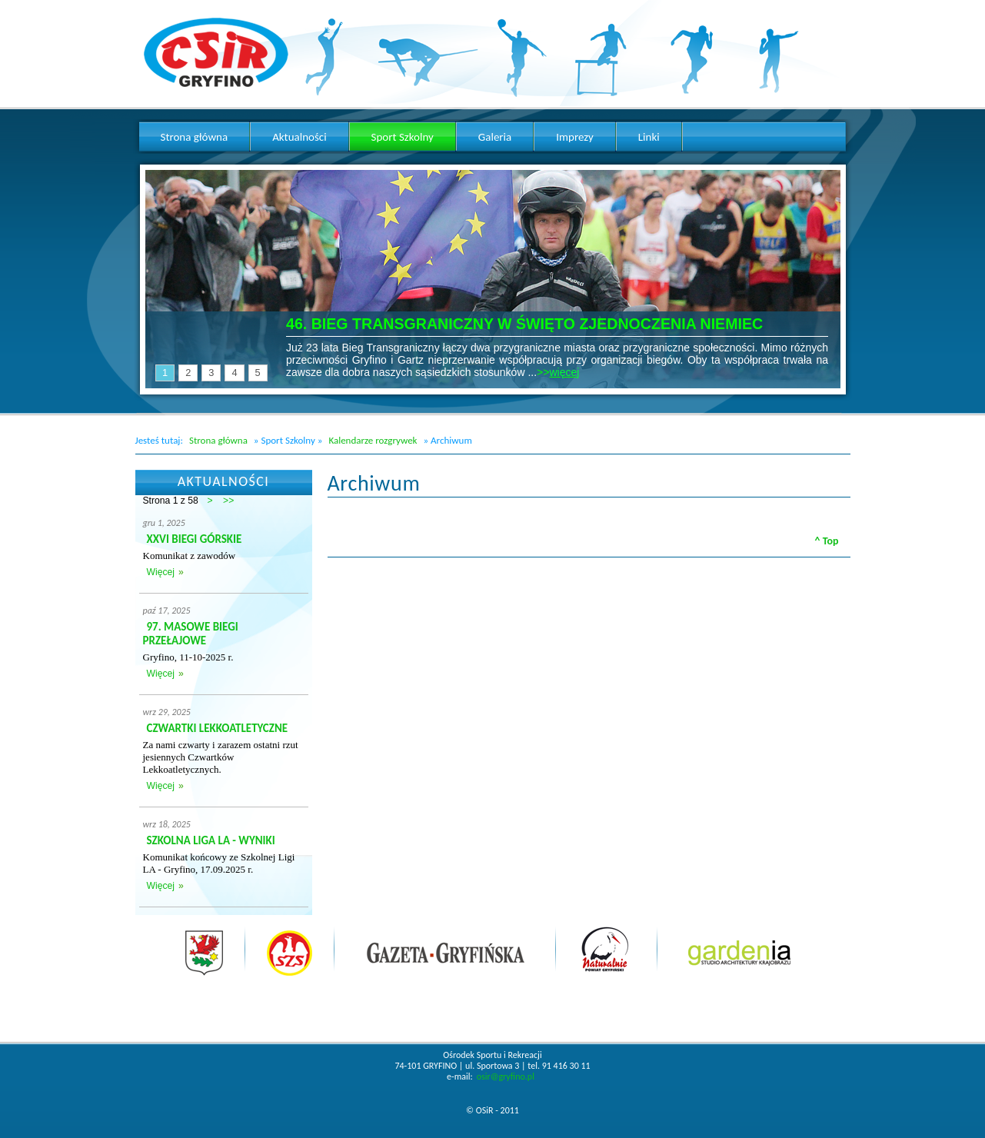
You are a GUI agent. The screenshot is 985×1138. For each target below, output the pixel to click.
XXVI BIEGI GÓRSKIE (194, 539)
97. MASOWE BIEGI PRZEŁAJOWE (190, 633)
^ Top (827, 540)
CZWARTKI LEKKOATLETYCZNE (217, 728)
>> (228, 500)
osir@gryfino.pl (505, 1076)
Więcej (161, 572)
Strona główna (218, 440)
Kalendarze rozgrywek (372, 440)
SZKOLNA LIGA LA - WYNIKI (211, 840)
